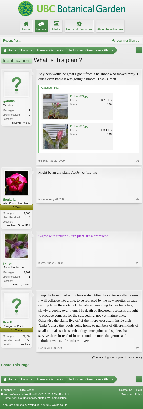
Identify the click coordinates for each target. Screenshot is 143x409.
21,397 (26, 337)
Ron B (7, 323)
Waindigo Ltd (59, 405)
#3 (137, 284)
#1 (137, 160)
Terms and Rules (131, 395)
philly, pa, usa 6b (21, 285)
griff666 (9, 101)
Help (139, 390)
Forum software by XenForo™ (35, 395)
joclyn (7, 264)
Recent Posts (12, 40)
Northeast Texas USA (18, 225)
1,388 (27, 213)
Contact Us (125, 390)
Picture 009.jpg (79, 96)
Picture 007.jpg (79, 126)
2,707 (27, 273)
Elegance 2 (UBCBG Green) (18, 390)
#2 (137, 224)
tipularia (9, 199)
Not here (25, 345)
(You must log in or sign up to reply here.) (117, 358)
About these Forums (110, 29)
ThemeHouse (58, 398)
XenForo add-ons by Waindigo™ (22, 405)
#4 (137, 348)
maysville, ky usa (20, 122)
